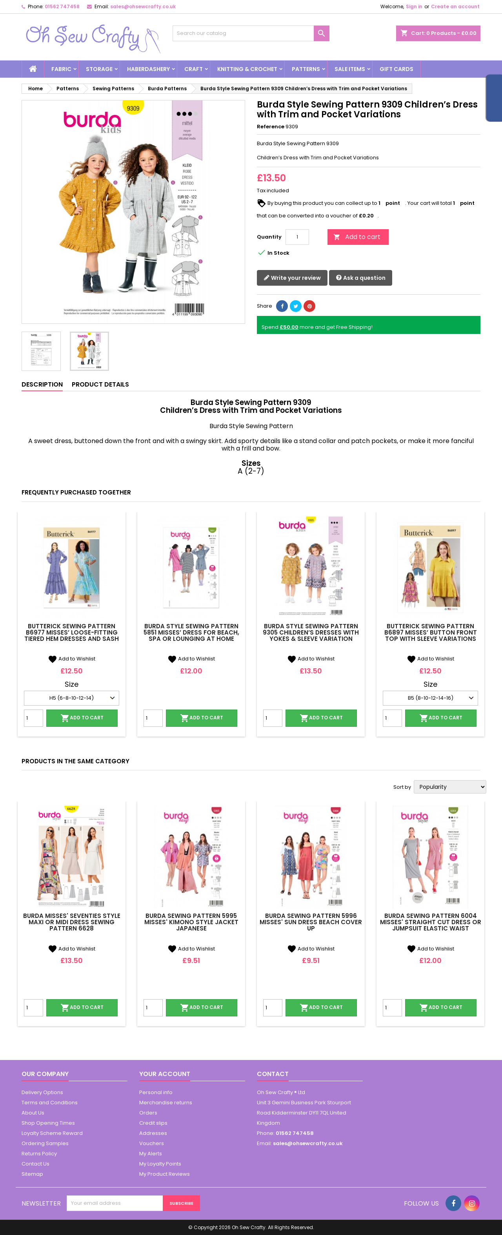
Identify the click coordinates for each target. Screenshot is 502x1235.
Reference (270, 126)
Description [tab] (42, 384)
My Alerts (150, 1153)
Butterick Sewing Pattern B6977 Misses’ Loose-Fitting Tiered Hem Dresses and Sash (71, 632)
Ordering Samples (45, 1143)
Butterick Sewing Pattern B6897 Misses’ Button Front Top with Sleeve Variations (430, 632)
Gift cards (396, 69)
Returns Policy (39, 1153)
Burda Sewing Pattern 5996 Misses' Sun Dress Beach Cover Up (311, 922)
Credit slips (153, 1123)
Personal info (156, 1092)
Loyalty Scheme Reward (52, 1133)
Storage (99, 69)
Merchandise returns (165, 1102)
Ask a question (361, 278)
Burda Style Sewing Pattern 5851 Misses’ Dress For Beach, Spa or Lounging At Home (191, 632)
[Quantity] (297, 237)
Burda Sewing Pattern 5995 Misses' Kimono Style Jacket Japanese (191, 922)
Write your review (292, 278)
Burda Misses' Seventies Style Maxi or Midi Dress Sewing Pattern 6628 (71, 922)
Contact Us (35, 1164)
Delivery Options (42, 1092)
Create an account (455, 6)
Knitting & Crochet (247, 69)
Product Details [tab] (100, 384)
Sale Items (350, 69)
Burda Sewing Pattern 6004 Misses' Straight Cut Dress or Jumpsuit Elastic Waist (430, 922)
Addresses (153, 1133)
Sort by (402, 787)
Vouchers (151, 1143)
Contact (273, 1073)
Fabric (61, 69)
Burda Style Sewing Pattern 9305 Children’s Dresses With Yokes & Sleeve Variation (311, 632)
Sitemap (32, 1174)
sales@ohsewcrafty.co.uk (143, 6)
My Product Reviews (164, 1174)
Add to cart (356, 236)
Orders (148, 1112)
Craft (193, 69)
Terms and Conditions (50, 1102)
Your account (164, 1073)
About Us (33, 1112)
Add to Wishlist (71, 658)
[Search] (251, 33)
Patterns (306, 69)
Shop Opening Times (48, 1123)
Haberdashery (148, 69)
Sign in (414, 6)
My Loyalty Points (160, 1164)
